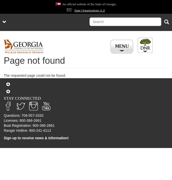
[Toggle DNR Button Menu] (145, 45)
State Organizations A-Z (89, 10)
